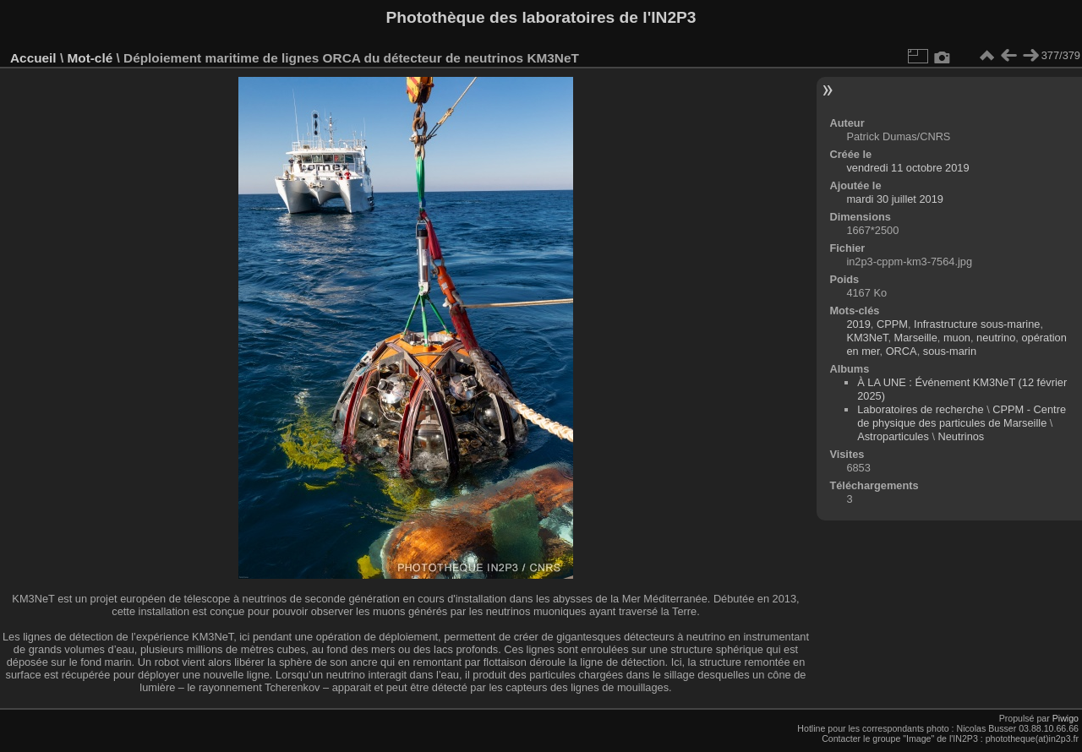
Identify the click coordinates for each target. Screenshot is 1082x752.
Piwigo (1065, 718)
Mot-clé (89, 58)
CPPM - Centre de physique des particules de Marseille (961, 416)
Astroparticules (893, 436)
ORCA (901, 351)
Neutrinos (961, 436)
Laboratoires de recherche (920, 409)
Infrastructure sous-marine (977, 324)
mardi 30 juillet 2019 (894, 199)
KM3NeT (867, 337)
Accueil (33, 58)
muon (956, 337)
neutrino (995, 337)
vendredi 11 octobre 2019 (907, 167)
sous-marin (949, 351)
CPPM (892, 324)
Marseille (915, 337)
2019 (858, 324)
